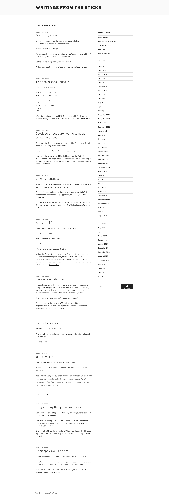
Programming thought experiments (58, 407)
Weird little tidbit (103, 37)
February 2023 (103, 111)
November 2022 (104, 119)
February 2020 (103, 240)
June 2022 (101, 135)
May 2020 (101, 228)
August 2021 (102, 171)
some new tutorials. (53, 329)
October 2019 (103, 256)
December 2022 (104, 115)
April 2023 (101, 107)
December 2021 (103, 155)
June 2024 (102, 82)
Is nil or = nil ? (44, 222)
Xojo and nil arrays (104, 45)
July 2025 (101, 66)
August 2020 (102, 216)
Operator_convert (47, 35)
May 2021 (101, 179)
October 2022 (103, 123)
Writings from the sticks (68, 7)
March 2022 (102, 147)
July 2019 (101, 268)
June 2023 (102, 99)
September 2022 (104, 127)
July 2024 (101, 78)
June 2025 (102, 70)
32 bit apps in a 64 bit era (52, 451)
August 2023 (102, 90)
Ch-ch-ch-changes (47, 178)
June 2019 (101, 272)
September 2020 (104, 212)
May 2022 (101, 139)
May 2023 (101, 103)
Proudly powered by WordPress (46, 493)
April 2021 (101, 183)
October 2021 (103, 163)
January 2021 (102, 195)
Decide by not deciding (50, 279)
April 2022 (101, 143)
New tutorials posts (48, 323)
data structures (65, 334)
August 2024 (102, 74)
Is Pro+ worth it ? (47, 356)
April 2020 (102, 232)
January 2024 (103, 86)
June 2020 (102, 224)
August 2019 (102, 264)
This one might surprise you (53, 81)
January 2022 (103, 151)
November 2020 (104, 204)
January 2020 (103, 244)
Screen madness (104, 54)
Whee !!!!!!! (101, 50)
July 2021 (101, 175)
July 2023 (101, 95)
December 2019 (104, 248)
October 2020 (103, 208)
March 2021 (102, 187)
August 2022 (102, 131)
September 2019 (104, 260)
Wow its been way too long (107, 41)
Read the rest (81, 67)
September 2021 (104, 167)
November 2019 (104, 252)
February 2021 (103, 191)
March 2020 (102, 236)
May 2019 (101, 276)
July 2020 (101, 220)
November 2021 (104, 159)
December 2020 (104, 200)
